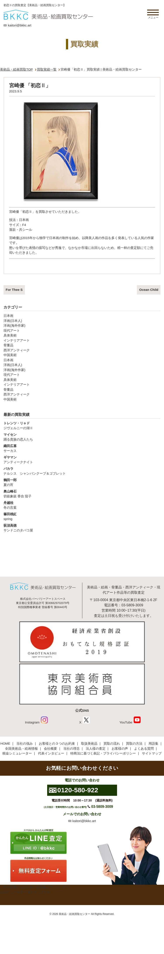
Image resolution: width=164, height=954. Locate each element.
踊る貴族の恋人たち (82, 436)
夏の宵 (82, 482)
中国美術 (10, 355)
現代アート (11, 330)
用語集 (153, 743)
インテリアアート (16, 340)
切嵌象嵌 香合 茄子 (82, 493)
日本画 (8, 315)
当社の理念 (71, 748)
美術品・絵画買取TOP (16, 69)
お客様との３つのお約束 (57, 743)
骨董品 (8, 345)
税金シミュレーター (17, 753)
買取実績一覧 (47, 69)
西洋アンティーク (16, 350)
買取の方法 (134, 743)
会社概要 (50, 748)
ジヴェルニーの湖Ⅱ (82, 425)
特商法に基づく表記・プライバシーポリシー (103, 753)
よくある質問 (144, 748)
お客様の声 (120, 748)
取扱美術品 (89, 743)
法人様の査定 (95, 748)
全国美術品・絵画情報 (21, 748)
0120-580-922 (77, 790)
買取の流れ (112, 743)
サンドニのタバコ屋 (82, 527)
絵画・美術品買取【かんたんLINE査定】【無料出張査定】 (48, 15)
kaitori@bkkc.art (19, 25)
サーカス (82, 448)
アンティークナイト (82, 459)
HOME (5, 743)
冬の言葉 (82, 505)
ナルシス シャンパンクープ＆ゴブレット (82, 470)
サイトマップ (152, 753)
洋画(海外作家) (14, 325)
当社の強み (24, 743)
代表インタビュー (51, 753)
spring (82, 516)
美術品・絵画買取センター (74, 914)
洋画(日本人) (12, 321)
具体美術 (10, 335)
